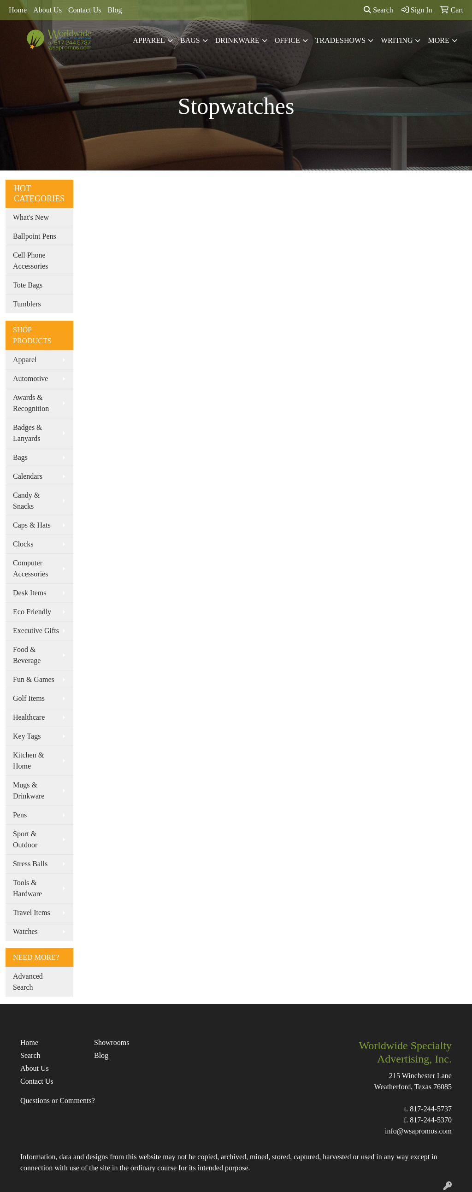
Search (378, 10)
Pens (20, 815)
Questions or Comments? (57, 1100)
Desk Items (29, 593)
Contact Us (84, 10)
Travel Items (31, 912)
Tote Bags (27, 285)
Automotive (30, 378)
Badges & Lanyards (27, 432)
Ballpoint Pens (34, 236)
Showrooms (111, 1042)
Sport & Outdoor (25, 839)
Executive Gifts (36, 630)
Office (287, 40)
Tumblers (27, 304)
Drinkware (237, 40)
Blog (114, 10)
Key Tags (27, 736)
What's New (31, 217)
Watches (25, 931)
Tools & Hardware (27, 888)
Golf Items (29, 698)
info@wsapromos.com (418, 1131)
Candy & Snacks (26, 500)
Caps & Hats (32, 525)
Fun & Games (33, 679)
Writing (397, 40)
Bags (190, 40)
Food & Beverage (27, 655)
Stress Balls (30, 864)
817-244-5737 (431, 1109)
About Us (47, 10)
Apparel (149, 40)
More (438, 40)
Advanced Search (28, 981)
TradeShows (340, 40)
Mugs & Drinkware (28, 790)
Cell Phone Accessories (30, 260)
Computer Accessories (30, 568)
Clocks (23, 544)
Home (18, 10)
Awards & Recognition (31, 402)
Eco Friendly (32, 612)
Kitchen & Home (28, 760)
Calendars (27, 476)
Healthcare (29, 717)
